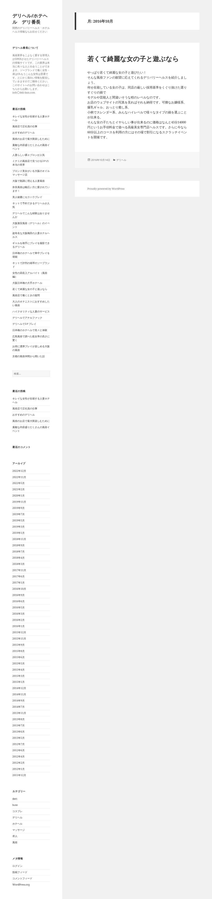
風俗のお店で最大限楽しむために (31, 139)
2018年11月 (19, 539)
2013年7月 (18, 725)
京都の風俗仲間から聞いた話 (28, 356)
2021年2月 (18, 489)
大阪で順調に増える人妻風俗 (28, 181)
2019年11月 (19, 501)
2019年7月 (18, 514)
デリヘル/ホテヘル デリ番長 (30, 18)
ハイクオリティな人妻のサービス (31, 311)
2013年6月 (18, 731)
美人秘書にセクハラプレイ (27, 197)
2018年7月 (18, 551)
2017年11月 (19, 570)
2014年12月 (19, 688)
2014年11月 (19, 694)
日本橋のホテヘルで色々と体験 (29, 330)
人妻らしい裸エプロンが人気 (28, 155)
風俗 (14, 842)
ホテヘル (17, 823)
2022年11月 (19, 477)
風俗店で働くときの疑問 (26, 295)
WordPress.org (21, 884)
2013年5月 (18, 738)
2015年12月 (19, 632)
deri (14, 799)
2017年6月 (18, 576)
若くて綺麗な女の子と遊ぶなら (29, 289)
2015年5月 (18, 663)
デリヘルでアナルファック (27, 317)
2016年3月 (18, 613)
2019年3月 (18, 526)
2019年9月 (18, 508)
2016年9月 (18, 595)
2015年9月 (18, 645)
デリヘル (17, 817)
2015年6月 (18, 657)
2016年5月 (18, 607)
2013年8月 (18, 719)
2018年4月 (18, 557)
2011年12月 (19, 775)
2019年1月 (18, 533)
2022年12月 (19, 471)
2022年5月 (18, 483)
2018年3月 (18, 564)
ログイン (17, 866)
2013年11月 (19, 713)
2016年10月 (19, 589)
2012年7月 (18, 744)
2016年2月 (18, 620)
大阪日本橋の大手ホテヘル (27, 283)
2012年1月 (18, 769)
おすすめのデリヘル (23, 132)
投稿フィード (19, 872)
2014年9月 (18, 700)
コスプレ (17, 811)
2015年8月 (18, 651)
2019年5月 (18, 520)
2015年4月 (18, 669)
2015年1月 (18, 682)
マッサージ (18, 830)
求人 (14, 836)
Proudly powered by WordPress (105, 188)
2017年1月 (18, 582)
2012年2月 (18, 762)
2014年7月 (18, 707)
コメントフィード (22, 878)
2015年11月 (19, 638)
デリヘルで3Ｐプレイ (24, 324)
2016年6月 (18, 601)
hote (15, 805)
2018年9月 (18, 545)
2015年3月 (18, 676)
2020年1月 (18, 495)
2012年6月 (18, 750)
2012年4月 (18, 756)
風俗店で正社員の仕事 (24, 126)
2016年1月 (18, 626)
